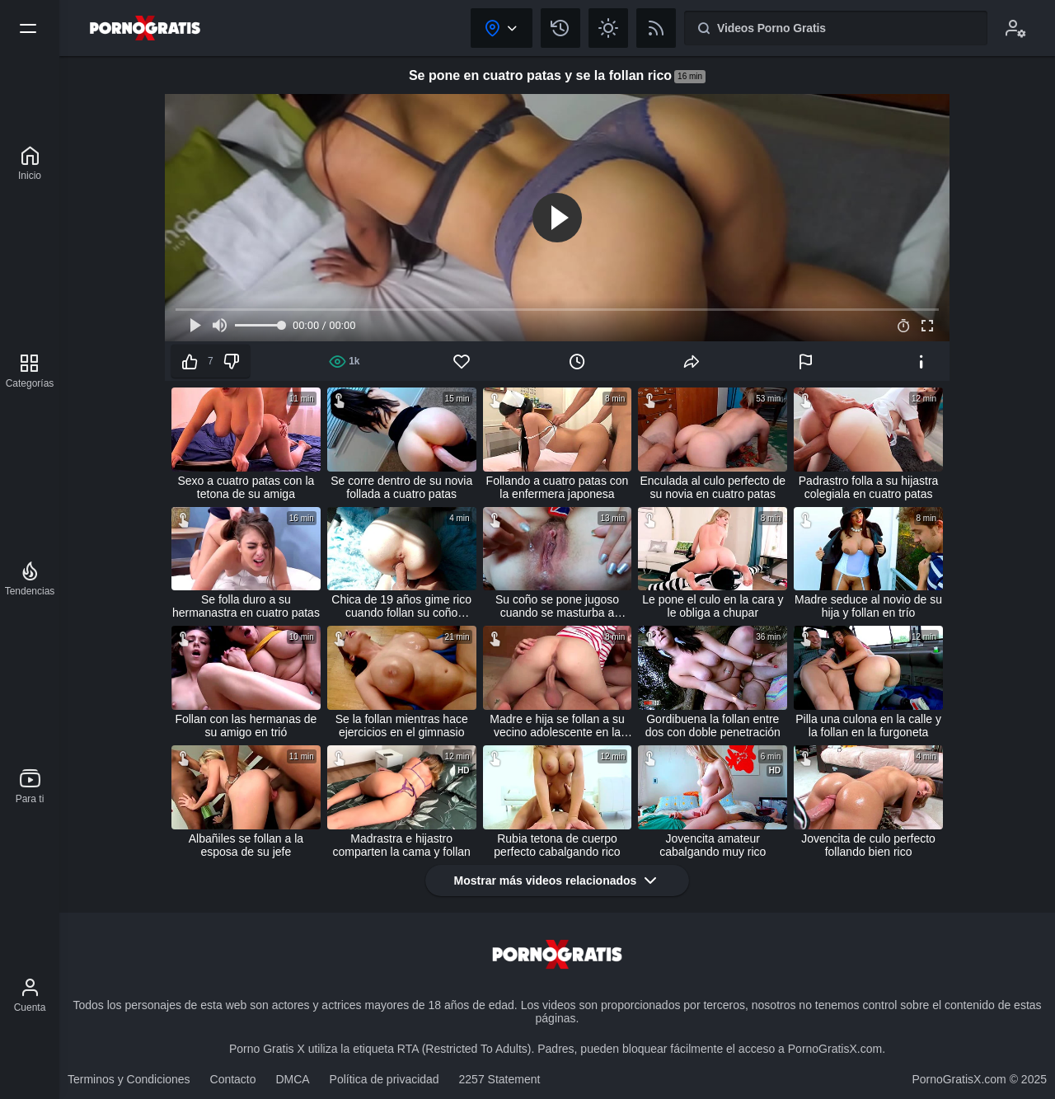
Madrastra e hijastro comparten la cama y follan (402, 845)
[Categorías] (30, 371)
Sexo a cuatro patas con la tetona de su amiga (246, 487)
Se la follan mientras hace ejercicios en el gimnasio (401, 725)
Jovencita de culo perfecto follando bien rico (868, 845)
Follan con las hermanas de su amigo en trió (245, 725)
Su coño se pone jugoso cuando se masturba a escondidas (557, 606)
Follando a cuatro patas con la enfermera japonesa (557, 487)
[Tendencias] (30, 579)
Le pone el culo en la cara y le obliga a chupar (712, 606)
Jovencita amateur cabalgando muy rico (712, 845)
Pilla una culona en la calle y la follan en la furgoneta (868, 725)
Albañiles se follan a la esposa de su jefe (246, 845)
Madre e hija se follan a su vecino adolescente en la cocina (557, 725)
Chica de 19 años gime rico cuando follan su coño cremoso (401, 606)
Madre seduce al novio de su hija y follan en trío (868, 606)
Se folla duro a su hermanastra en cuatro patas (246, 606)
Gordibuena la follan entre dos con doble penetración (713, 725)
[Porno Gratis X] (30, 163)
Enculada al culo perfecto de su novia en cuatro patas (712, 487)
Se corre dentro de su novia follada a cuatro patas (401, 487)
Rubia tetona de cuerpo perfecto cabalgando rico (557, 845)
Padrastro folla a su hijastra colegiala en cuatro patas (869, 487)
